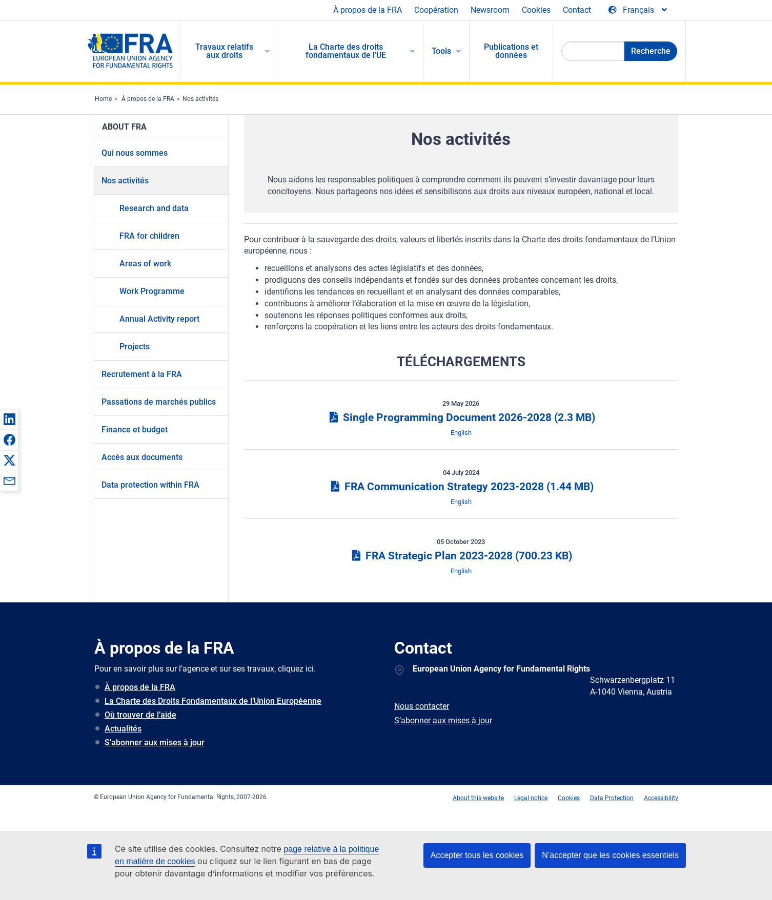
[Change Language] (638, 10)
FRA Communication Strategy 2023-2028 (461, 486)
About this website (478, 798)
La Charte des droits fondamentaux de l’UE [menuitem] (346, 51)
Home (103, 98)
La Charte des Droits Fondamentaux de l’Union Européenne (213, 701)
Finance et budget (134, 429)
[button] (9, 419)
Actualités (123, 729)
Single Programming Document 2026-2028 (461, 417)
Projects (134, 346)
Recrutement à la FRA (141, 374)
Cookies (536, 10)
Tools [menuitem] (441, 51)
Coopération (436, 10)
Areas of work (145, 263)
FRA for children (149, 236)
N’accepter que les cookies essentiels (610, 855)
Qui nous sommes (134, 153)
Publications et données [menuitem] (511, 51)
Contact (577, 10)
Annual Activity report (159, 319)
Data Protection (612, 798)
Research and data (154, 208)
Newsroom (490, 10)
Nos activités (200, 98)
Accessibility (661, 798)
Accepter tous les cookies (477, 855)
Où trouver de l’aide (140, 715)
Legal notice (530, 798)
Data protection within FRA (150, 485)
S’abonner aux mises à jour (155, 742)
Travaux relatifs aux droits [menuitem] (224, 51)
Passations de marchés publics (158, 402)
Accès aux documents (141, 457)
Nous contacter (421, 706)
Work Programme (152, 291)
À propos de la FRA (367, 10)
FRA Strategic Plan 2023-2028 (461, 556)
